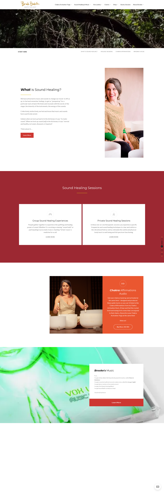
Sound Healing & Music (81, 4)
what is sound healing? (89, 51)
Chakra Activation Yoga (62, 4)
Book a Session (126, 4)
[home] (30, 4)
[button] (63, 4)
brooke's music (139, 51)
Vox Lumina (97, 4)
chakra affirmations (123, 51)
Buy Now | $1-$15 (123, 327)
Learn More (27, 135)
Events (107, 4)
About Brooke (137, 4)
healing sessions (107, 51)
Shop (115, 4)
